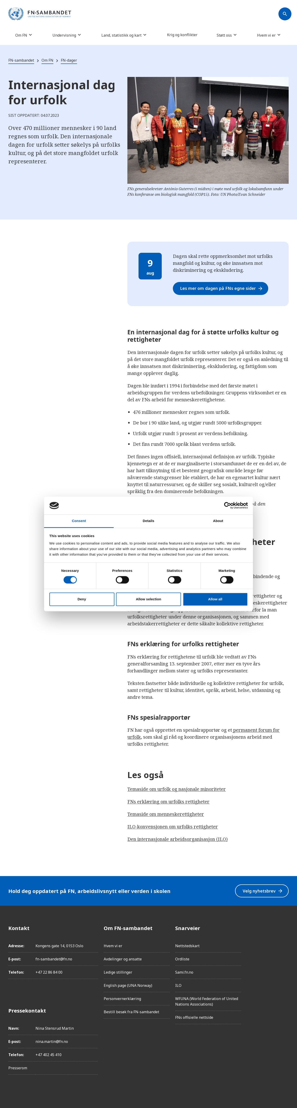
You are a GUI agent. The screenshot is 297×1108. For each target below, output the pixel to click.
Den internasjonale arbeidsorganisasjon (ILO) (177, 839)
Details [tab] (148, 521)
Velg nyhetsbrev (262, 891)
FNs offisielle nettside (194, 1017)
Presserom (17, 1067)
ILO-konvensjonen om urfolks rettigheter (172, 826)
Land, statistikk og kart (121, 35)
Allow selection (148, 599)
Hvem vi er (266, 35)
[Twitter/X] (285, 967)
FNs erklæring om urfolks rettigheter (168, 801)
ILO (178, 985)
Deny (81, 599)
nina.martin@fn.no (52, 1041)
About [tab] (218, 521)
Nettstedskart (187, 945)
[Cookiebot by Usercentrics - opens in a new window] (227, 505)
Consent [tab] (79, 521)
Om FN (21, 35)
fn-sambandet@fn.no (54, 959)
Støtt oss (224, 35)
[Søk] (284, 13)
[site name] (39, 14)
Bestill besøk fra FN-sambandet (131, 1011)
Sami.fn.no (184, 972)
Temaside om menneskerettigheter (165, 814)
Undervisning (64, 35)
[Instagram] (285, 941)
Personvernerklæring (122, 998)
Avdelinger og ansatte (123, 959)
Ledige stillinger (118, 972)
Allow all (215, 599)
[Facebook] (285, 928)
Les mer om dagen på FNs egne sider (221, 288)
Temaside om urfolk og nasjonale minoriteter (176, 789)
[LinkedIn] (285, 954)
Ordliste (182, 959)
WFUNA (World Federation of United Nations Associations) (206, 1001)
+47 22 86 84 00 (49, 972)
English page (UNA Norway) (128, 985)
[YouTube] (285, 980)
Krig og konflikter (182, 34)
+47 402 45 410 (48, 1054)
